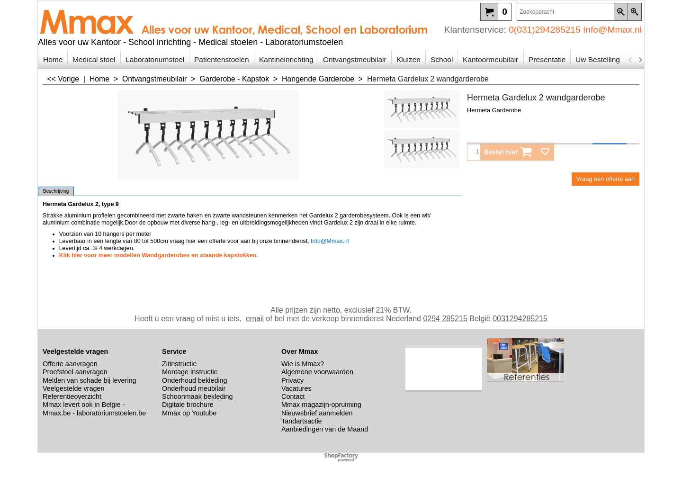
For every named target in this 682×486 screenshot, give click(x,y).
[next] (640, 59)
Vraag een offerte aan (605, 178)
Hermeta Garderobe (494, 110)
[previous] (630, 59)
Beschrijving (56, 191)
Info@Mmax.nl (612, 30)
